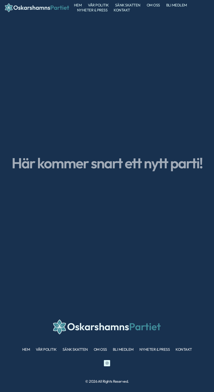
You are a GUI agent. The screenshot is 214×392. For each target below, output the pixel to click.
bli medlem (176, 5)
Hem (78, 5)
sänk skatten (127, 5)
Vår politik (98, 5)
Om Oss (153, 5)
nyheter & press (92, 10)
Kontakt (122, 10)
